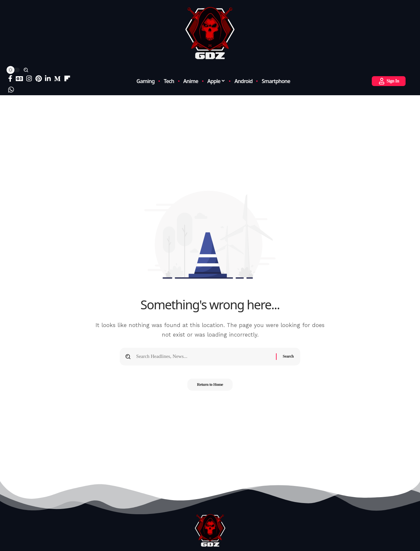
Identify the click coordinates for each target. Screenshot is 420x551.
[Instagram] (29, 78)
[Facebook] (10, 78)
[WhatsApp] (11, 89)
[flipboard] (67, 78)
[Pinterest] (38, 78)
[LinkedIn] (47, 78)
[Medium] (57, 78)
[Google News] (19, 78)
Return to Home (209, 387)
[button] (26, 70)
